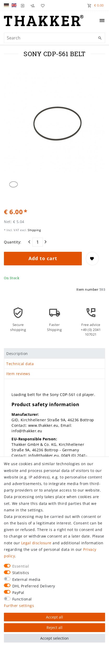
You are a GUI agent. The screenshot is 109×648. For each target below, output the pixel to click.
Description (17, 353)
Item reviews (18, 373)
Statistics (20, 572)
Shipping (34, 230)
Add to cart (42, 258)
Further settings (19, 605)
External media (26, 579)
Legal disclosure (36, 542)
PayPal (18, 592)
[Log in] (22, 5)
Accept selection (54, 638)
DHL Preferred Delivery (33, 585)
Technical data (20, 363)
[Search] (100, 38)
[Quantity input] (37, 242)
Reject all (54, 627)
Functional (22, 599)
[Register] (32, 5)
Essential (20, 566)
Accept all (54, 617)
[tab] (54, 353)
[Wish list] (41, 5)
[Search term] (54, 38)
